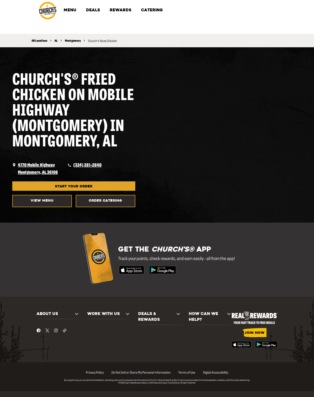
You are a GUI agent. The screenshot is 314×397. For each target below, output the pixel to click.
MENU (70, 10)
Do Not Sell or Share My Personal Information (141, 372)
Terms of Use (186, 372)
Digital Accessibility (215, 372)
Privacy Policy (95, 372)
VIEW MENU (42, 201)
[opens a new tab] (35, 168)
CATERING (152, 10)
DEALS (93, 10)
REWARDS (120, 10)
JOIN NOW (255, 333)
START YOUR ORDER (73, 186)
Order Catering (105, 201)
